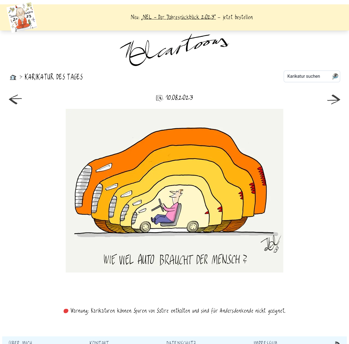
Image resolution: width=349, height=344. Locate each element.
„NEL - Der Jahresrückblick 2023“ (178, 17)
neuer (90, 191)
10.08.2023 (174, 98)
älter (258, 191)
